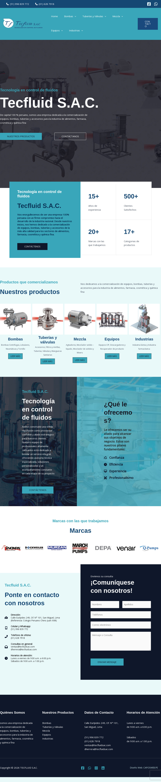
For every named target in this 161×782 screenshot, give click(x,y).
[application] (72, 17)
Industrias (73, 33)
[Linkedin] (103, 772)
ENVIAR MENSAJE (107, 666)
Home (53, 17)
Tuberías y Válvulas (90, 17)
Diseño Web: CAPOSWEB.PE (145, 772)
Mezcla (112, 17)
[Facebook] (149, 4)
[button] (147, 25)
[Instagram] (156, 4)
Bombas (68, 17)
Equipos (56, 33)
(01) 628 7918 (42, 4)
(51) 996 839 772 (17, 4)
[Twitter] (89, 772)
